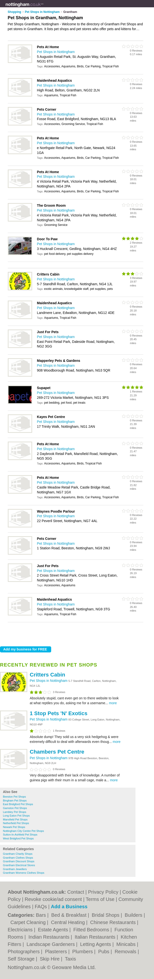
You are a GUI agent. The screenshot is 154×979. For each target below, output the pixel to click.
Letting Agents (96, 944)
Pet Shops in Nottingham (49, 681)
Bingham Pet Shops (15, 800)
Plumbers (83, 951)
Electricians (21, 929)
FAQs (41, 906)
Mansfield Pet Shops (15, 819)
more (113, 703)
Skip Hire (50, 958)
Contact (75, 892)
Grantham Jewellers (15, 869)
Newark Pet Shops (14, 827)
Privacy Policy (103, 892)
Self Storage (22, 958)
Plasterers (56, 951)
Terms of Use (100, 899)
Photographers (24, 951)
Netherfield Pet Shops (16, 823)
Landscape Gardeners (51, 944)
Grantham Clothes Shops (18, 857)
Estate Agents (53, 929)
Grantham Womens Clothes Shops (23, 872)
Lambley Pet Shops (14, 811)
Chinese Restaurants (113, 922)
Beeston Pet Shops (14, 796)
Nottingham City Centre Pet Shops (23, 830)
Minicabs (126, 944)
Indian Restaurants (50, 937)
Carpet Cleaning (28, 922)
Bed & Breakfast (69, 915)
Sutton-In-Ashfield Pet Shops (20, 834)
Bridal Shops (106, 915)
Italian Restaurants (96, 937)
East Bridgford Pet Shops (18, 804)
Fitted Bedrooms (91, 929)
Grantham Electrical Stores (19, 865)
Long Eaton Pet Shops (16, 815)
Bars (41, 915)
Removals (126, 951)
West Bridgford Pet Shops (18, 838)
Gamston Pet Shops (15, 808)
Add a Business (69, 906)
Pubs (104, 951)
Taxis (70, 958)
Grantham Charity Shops (17, 853)
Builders (134, 915)
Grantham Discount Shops (18, 861)
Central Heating (68, 922)
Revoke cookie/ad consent (53, 899)
